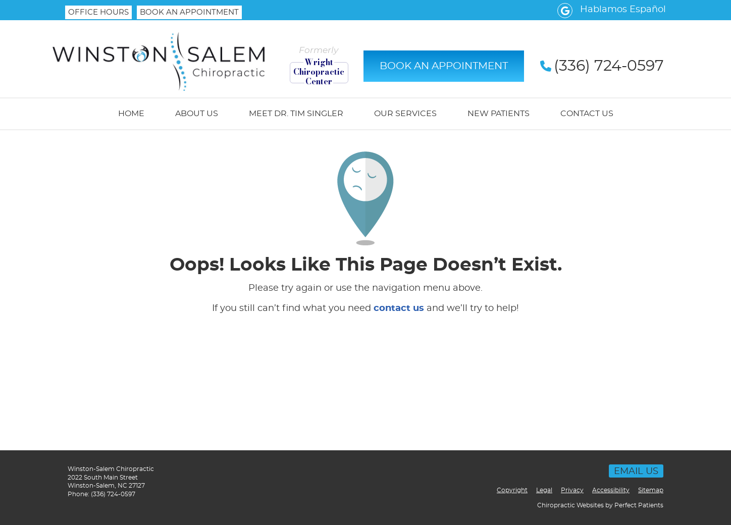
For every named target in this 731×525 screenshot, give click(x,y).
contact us (399, 308)
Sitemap (650, 490)
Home (131, 114)
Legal (544, 490)
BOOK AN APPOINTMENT (189, 12)
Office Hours (98, 12)
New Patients (498, 114)
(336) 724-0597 (113, 494)
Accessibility (611, 490)
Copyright (512, 490)
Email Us (636, 471)
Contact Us (586, 114)
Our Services (405, 114)
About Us (196, 114)
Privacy (572, 490)
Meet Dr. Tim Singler (296, 114)
